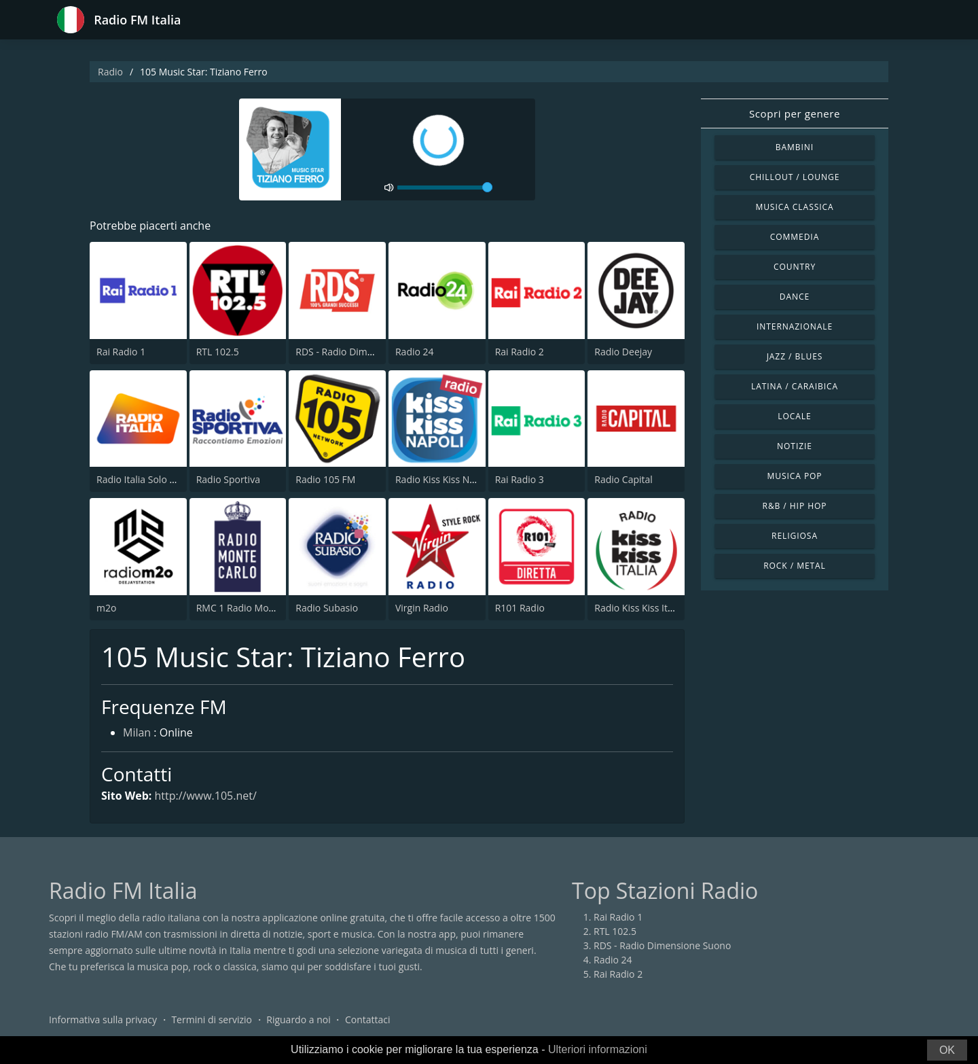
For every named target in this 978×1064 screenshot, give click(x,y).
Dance (795, 296)
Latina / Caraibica (794, 386)
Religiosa (795, 536)
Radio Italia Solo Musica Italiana (166, 479)
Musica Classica (794, 207)
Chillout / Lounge (795, 177)
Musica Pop (794, 476)
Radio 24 (414, 351)
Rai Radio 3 (519, 479)
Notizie (794, 446)
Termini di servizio (211, 1019)
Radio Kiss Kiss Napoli (443, 479)
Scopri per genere (794, 113)
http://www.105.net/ (205, 795)
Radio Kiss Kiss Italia (638, 607)
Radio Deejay (623, 351)
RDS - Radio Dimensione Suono (364, 351)
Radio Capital (623, 479)
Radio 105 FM (325, 479)
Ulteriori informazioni (597, 1049)
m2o (106, 607)
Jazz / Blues (795, 356)
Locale (794, 416)
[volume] (444, 187)
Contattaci (368, 1019)
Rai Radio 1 (120, 351)
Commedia (794, 237)
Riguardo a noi (298, 1019)
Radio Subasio (326, 607)
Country (795, 266)
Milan (137, 732)
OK (947, 1050)
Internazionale (795, 326)
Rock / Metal (794, 565)
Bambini (795, 147)
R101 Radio (520, 607)
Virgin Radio (421, 607)
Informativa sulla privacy (103, 1019)
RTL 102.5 (217, 351)
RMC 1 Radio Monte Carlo (252, 607)
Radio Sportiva (228, 479)
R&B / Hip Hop (795, 506)
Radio (110, 71)
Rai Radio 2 (519, 351)
